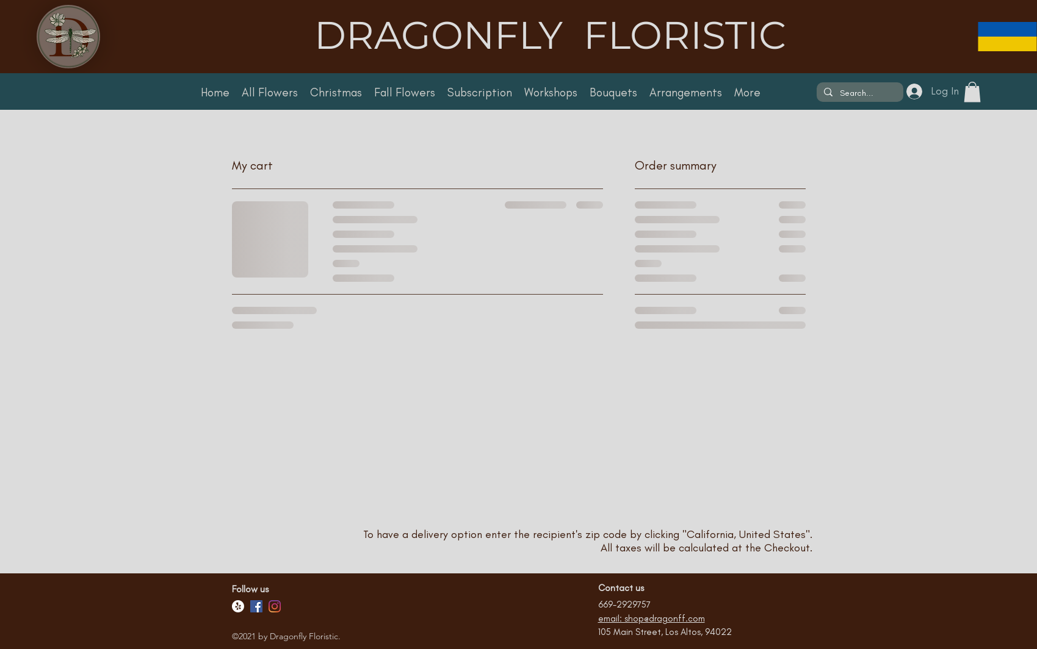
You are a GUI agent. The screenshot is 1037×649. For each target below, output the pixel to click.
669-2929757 (624, 604)
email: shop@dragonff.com (651, 618)
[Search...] (859, 93)
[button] (972, 92)
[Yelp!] (238, 606)
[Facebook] (256, 606)
